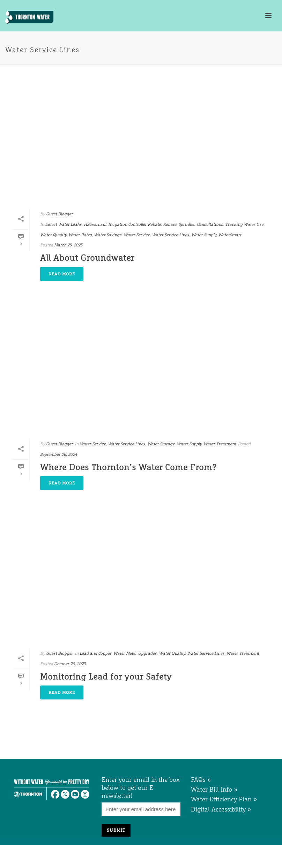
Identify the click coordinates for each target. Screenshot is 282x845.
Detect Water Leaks (63, 224)
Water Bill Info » (214, 789)
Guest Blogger (59, 214)
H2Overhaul (95, 224)
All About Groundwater (87, 258)
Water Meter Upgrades (135, 653)
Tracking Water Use (244, 224)
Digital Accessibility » (221, 809)
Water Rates (80, 235)
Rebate (169, 224)
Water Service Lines (170, 235)
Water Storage (161, 444)
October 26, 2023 (70, 664)
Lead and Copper (95, 653)
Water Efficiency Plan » (224, 799)
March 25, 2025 (68, 245)
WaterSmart (229, 235)
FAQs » (201, 779)
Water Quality (53, 235)
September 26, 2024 (58, 454)
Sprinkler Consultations (200, 224)
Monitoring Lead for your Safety (106, 677)
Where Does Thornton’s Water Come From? (128, 467)
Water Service (137, 235)
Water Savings (107, 235)
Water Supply (203, 235)
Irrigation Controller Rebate (134, 224)
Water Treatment (219, 444)
